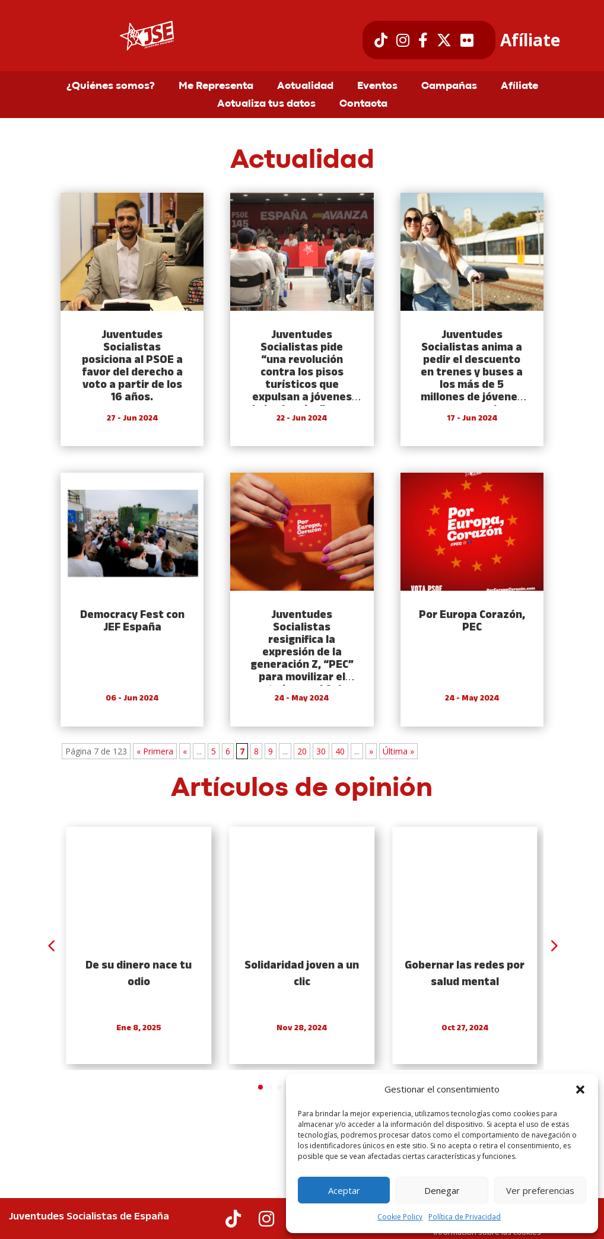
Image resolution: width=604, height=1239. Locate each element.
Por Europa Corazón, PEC (472, 621)
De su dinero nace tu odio (139, 974)
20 (302, 751)
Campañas (449, 86)
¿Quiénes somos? (110, 86)
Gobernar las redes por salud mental (464, 974)
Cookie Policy (399, 1217)
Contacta (363, 104)
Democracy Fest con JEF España (132, 621)
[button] (580, 1089)
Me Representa (216, 86)
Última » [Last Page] (398, 751)
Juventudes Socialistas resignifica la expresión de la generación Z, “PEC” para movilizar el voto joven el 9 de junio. (302, 659)
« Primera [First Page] (154, 751)
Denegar (442, 1190)
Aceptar (344, 1190)
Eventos (377, 86)
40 (340, 751)
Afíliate (530, 40)
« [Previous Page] (185, 751)
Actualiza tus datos (266, 104)
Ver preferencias (540, 1190)
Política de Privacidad (464, 1217)
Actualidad (305, 86)
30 (321, 751)
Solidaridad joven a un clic (301, 974)
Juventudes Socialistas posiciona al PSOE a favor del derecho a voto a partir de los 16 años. (132, 366)
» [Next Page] (371, 751)
